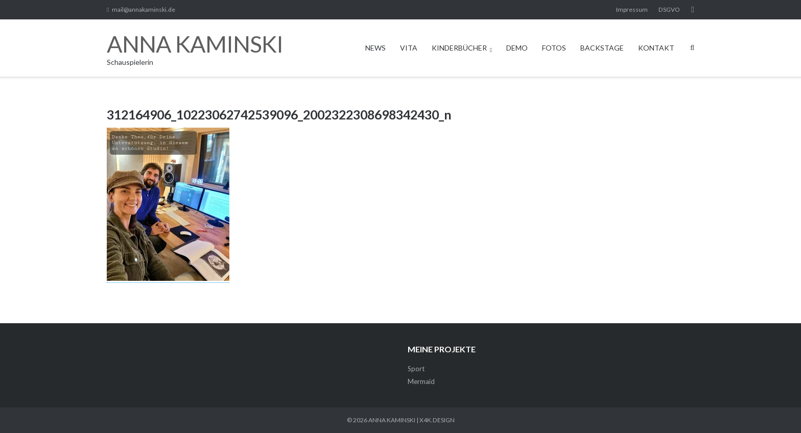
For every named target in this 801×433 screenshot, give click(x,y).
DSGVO (669, 9)
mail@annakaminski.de (143, 9)
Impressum (632, 9)
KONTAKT (656, 47)
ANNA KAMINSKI (391, 420)
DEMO (517, 47)
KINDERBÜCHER (459, 47)
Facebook (692, 9)
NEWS (375, 47)
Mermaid (421, 381)
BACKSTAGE (602, 47)
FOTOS (554, 47)
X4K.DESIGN (437, 420)
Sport (416, 369)
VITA (408, 47)
